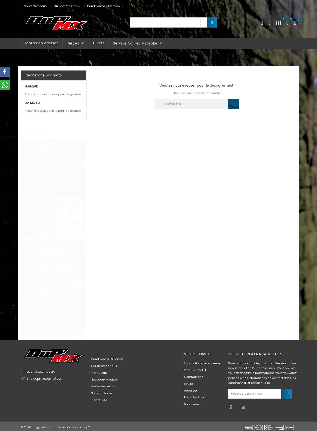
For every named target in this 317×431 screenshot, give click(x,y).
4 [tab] (83, 245)
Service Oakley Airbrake (138, 43)
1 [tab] (83, 221)
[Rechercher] (191, 104)
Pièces (76, 43)
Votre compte (198, 354)
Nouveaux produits (104, 379)
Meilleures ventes (103, 386)
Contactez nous (33, 6)
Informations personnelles (203, 363)
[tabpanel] (54, 184)
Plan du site (99, 400)
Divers (99, 43)
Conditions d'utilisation (107, 359)
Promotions (99, 373)
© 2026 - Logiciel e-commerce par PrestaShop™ (55, 425)
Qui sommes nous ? (105, 366)
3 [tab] (83, 237)
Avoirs (188, 384)
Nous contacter (102, 393)
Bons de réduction (197, 398)
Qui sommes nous (65, 6)
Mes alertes (192, 404)
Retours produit (195, 370)
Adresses (191, 391)
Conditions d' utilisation (102, 6)
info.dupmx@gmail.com (44, 379)
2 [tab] (83, 229)
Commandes (193, 377)
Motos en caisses (42, 43)
